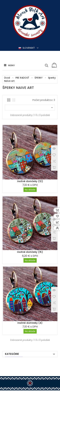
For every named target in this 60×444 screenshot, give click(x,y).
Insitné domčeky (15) (30, 252)
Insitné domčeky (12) (30, 181)
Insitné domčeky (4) (30, 322)
